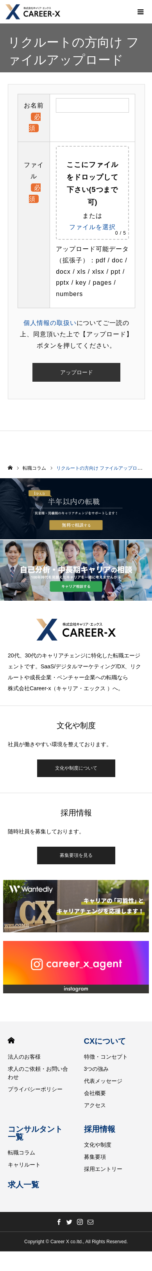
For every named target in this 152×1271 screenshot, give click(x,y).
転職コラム (21, 1152)
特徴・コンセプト (106, 1057)
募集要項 (95, 1157)
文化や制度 (97, 1145)
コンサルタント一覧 (35, 1133)
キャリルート (24, 1164)
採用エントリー (103, 1169)
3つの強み (96, 1069)
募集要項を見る (76, 855)
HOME (11, 1040)
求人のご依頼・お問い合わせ (38, 1073)
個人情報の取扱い (50, 323)
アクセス (95, 1105)
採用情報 (99, 1129)
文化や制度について (76, 768)
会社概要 (95, 1093)
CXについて (105, 1041)
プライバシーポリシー (35, 1089)
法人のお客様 (24, 1057)
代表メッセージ (103, 1081)
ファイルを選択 (92, 227)
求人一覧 (23, 1184)
